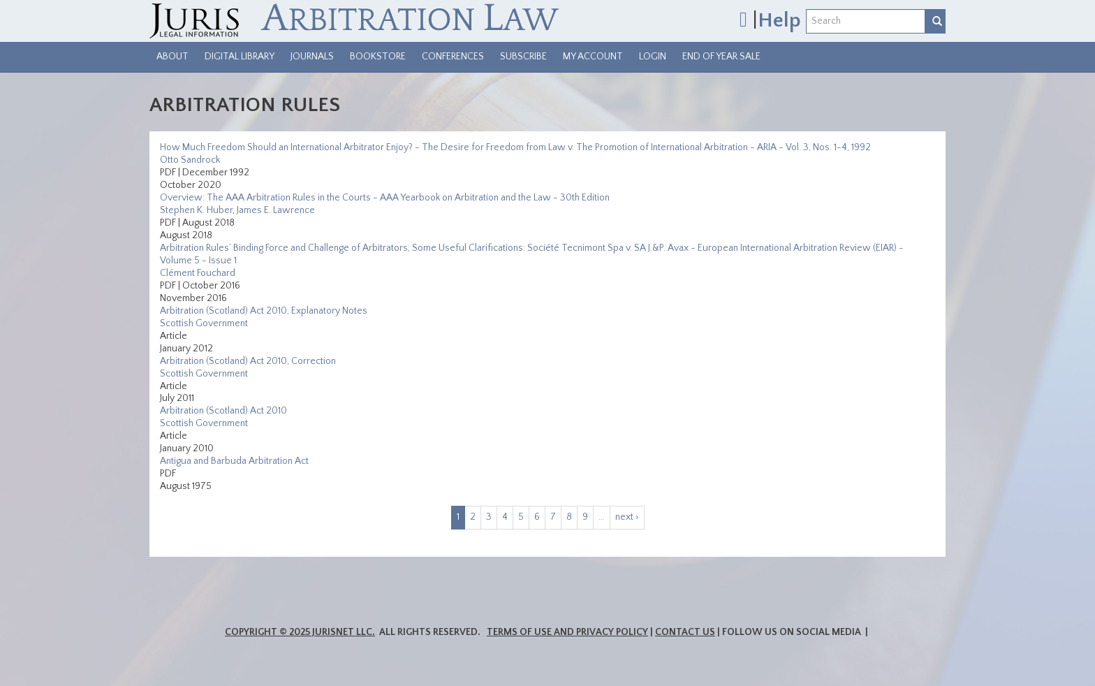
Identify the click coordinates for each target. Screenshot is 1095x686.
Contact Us (685, 632)
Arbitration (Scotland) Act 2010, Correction (248, 361)
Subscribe (523, 56)
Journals (312, 56)
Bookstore (378, 56)
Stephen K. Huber (196, 210)
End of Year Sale (721, 56)
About (172, 56)
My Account (593, 56)
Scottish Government (204, 323)
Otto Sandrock (190, 160)
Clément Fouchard (197, 273)
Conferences (453, 56)
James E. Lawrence (276, 210)
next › (627, 517)
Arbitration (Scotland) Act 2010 (223, 410)
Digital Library (239, 56)
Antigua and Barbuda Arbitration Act (234, 461)
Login (652, 56)
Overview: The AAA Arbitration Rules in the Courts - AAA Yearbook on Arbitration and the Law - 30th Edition (385, 197)
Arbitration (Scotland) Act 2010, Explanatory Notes (263, 310)
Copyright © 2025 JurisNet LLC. (300, 632)
